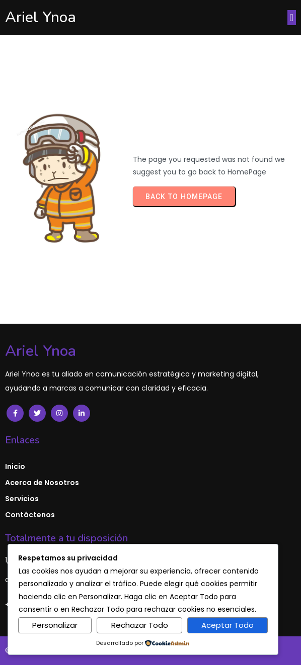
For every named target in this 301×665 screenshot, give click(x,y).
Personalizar (55, 625)
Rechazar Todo (139, 625)
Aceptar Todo (227, 625)
